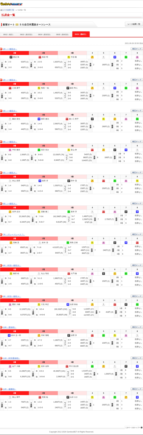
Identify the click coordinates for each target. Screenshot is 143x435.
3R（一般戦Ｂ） (10, 111)
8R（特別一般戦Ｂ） (12, 265)
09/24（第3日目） (45, 34)
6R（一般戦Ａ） (10, 203)
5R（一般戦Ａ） (10, 173)
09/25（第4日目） (63, 34)
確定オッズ (136, 49)
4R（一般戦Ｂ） (10, 142)
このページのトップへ (133, 427)
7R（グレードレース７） (14, 234)
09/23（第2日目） (27, 34)
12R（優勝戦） (9, 389)
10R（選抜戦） (9, 327)
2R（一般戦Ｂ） (10, 80)
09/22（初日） (8, 34)
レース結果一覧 (8, 10)
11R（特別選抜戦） (11, 358)
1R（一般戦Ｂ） (10, 49)
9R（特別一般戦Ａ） (12, 296)
